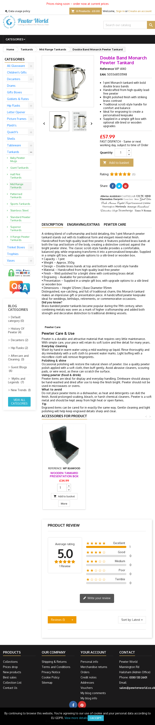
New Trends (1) (21, 390)
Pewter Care (115, 224)
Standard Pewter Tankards (20, 218)
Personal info (89, 661)
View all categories (19, 401)
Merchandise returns (94, 667)
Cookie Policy (50, 677)
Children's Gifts (17, 72)
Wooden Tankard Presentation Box (109, 474)
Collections (10, 661)
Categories (14, 39)
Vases (11, 260)
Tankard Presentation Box (64, 474)
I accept (96, 718)
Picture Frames (16, 118)
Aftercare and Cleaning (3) (18, 357)
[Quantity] (121, 153)
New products (12, 672)
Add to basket (116, 163)
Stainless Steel (19, 210)
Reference (107, 68)
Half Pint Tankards (16, 176)
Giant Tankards (19, 167)
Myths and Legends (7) (16, 380)
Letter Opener (16, 112)
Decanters (13, 79)
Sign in (120, 11)
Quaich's (12, 132)
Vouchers (87, 687)
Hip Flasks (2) (19, 348)
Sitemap (47, 682)
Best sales (10, 677)
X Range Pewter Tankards (20, 238)
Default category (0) (16, 318)
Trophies (13, 254)
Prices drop (10, 667)
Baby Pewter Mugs (17, 159)
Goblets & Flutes (18, 99)
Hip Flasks (13, 105)
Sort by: (126, 619)
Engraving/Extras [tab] (83, 224)
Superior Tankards (16, 228)
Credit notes (89, 677)
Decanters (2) (19, 340)
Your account (93, 652)
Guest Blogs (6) (17, 368)
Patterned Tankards (16, 195)
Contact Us (10, 687)
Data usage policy (19, 11)
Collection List (12, 682)
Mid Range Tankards (16, 186)
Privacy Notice (51, 672)
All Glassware (16, 65)
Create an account (140, 11)
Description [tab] (52, 224)
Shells (11, 138)
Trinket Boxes (16, 247)
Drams (11, 85)
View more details (76, 718)
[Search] (129, 25)
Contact (127, 652)
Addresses (87, 682)
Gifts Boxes (14, 92)
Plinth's (12, 125)
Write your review (96, 598)
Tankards (13, 152)
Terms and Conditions (56, 667)
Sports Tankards (20, 203)
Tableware (14, 145)
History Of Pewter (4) (16, 330)
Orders (85, 672)
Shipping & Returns (54, 661)
